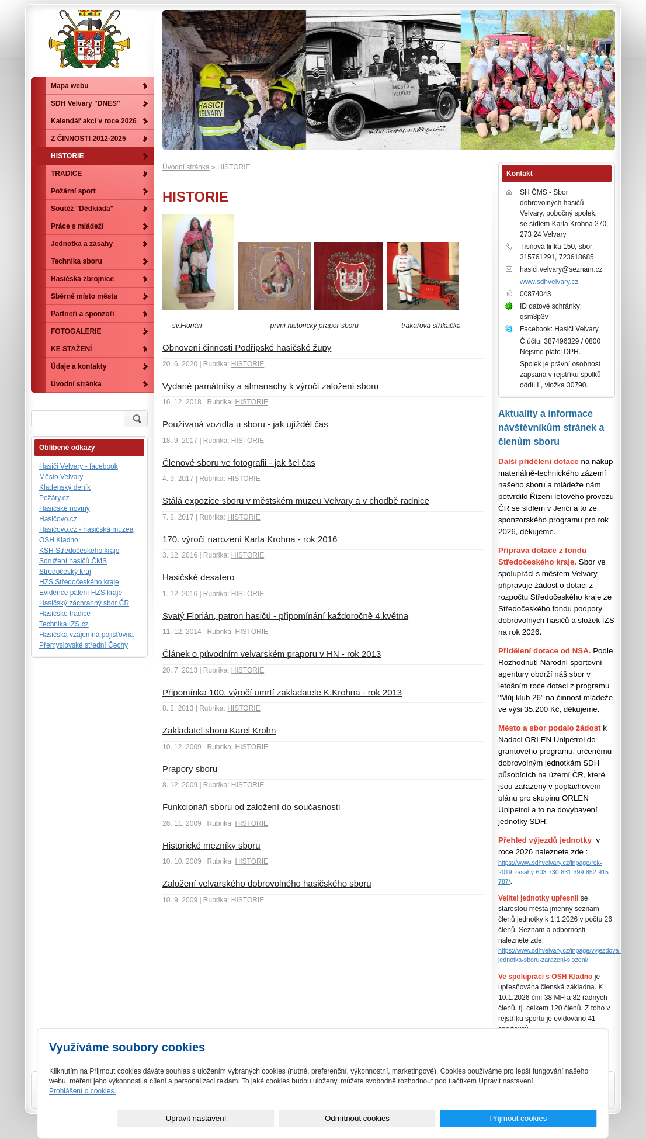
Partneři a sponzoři (82, 314)
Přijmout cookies (555, 1118)
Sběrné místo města (84, 296)
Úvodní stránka (186, 167)
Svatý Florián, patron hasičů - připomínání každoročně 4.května (285, 616)
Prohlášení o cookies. (82, 1091)
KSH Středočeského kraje (79, 550)
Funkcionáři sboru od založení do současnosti (251, 807)
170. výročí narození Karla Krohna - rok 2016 (249, 539)
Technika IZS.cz (64, 624)
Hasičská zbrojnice (82, 279)
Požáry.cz (54, 498)
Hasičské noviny (64, 508)
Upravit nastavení (377, 1118)
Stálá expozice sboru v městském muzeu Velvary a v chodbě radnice (295, 501)
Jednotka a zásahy (82, 244)
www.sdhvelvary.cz (549, 282)
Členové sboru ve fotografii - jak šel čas (238, 463)
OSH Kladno (58, 540)
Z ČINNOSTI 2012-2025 (88, 138)
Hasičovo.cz (58, 519)
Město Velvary (61, 477)
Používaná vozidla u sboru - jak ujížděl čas (245, 424)
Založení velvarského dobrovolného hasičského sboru (266, 883)
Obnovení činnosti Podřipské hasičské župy (246, 347)
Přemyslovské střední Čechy (83, 645)
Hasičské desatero (198, 577)
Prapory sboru (189, 769)
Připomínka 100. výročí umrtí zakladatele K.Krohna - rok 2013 (282, 692)
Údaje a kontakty (78, 366)
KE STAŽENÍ (71, 349)
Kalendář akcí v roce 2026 (94, 121)
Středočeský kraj (65, 571)
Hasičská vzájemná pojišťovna (86, 635)
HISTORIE (247, 364)
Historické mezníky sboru (211, 845)
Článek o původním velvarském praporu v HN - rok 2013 (271, 654)
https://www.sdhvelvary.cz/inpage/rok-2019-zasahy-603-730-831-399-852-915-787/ (554, 872)
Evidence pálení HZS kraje (80, 592)
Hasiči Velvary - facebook (78, 466)
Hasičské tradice (65, 614)
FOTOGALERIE (76, 331)
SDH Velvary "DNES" (85, 103)
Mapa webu (70, 86)
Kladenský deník (65, 487)
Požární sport (73, 191)
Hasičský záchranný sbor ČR (84, 603)
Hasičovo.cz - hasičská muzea (86, 529)
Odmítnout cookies (465, 1118)
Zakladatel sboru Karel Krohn (219, 730)
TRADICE (66, 173)
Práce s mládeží (77, 226)
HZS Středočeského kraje (79, 582)
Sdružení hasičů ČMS (73, 561)
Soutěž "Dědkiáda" (82, 209)
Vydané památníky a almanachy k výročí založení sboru (270, 386)
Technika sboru (76, 261)
